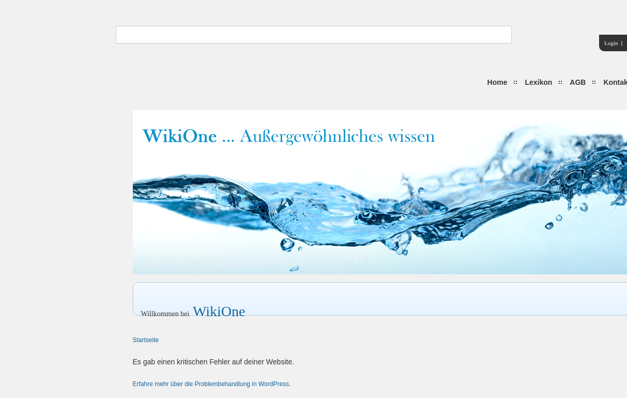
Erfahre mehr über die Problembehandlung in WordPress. (212, 384)
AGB (578, 82)
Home (497, 82)
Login (611, 43)
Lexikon (538, 82)
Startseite (146, 340)
